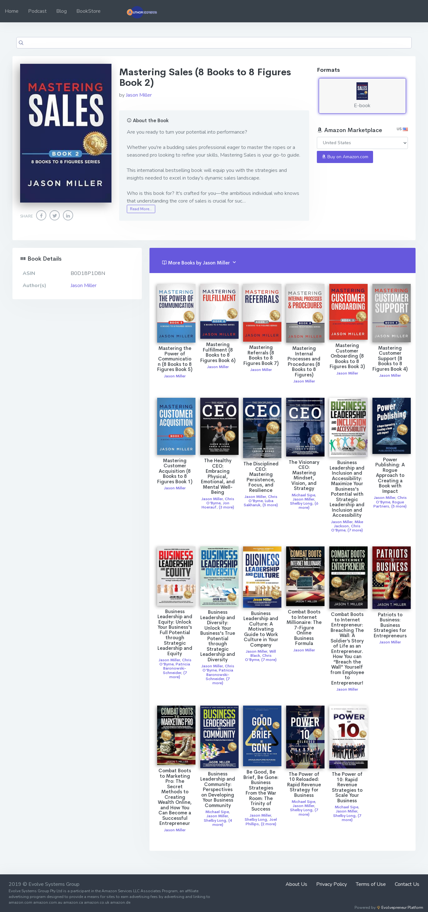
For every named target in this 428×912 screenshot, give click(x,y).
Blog (61, 11)
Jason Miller (139, 95)
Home (12, 11)
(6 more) (308, 505)
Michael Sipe (303, 495)
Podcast (37, 11)
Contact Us (407, 884)
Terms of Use (371, 884)
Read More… (141, 208)
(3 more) (226, 507)
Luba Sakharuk (258, 503)
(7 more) (355, 530)
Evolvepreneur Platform (400, 907)
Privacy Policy (331, 884)
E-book (362, 95)
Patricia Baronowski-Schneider (176, 668)
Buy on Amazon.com (345, 157)
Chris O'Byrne (220, 501)
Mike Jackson (348, 524)
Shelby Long (301, 503)
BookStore (88, 11)
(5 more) (270, 505)
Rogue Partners (388, 504)
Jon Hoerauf (215, 505)
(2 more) (268, 824)
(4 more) (222, 822)
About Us (296, 884)
